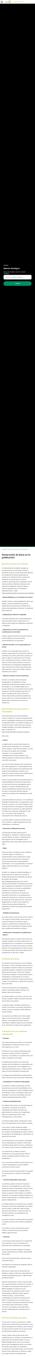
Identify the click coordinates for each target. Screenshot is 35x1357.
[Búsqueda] (18, 277)
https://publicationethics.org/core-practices (15, 732)
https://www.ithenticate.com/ (11, 881)
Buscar (17, 283)
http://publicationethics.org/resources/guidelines (18, 593)
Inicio (4, 549)
